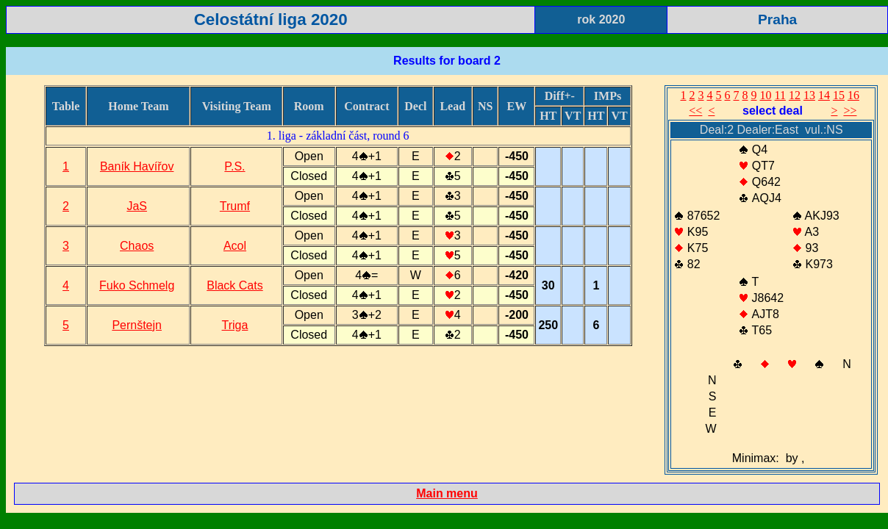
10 (766, 95)
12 (795, 95)
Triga (235, 325)
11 (780, 95)
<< (695, 110)
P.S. (234, 166)
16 (853, 95)
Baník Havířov (136, 166)
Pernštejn (137, 325)
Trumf (235, 206)
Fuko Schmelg (136, 285)
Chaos (137, 246)
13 (809, 95)
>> (849, 110)
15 (839, 95)
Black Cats (234, 285)
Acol (234, 246)
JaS (136, 206)
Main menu (447, 493)
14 (824, 95)
